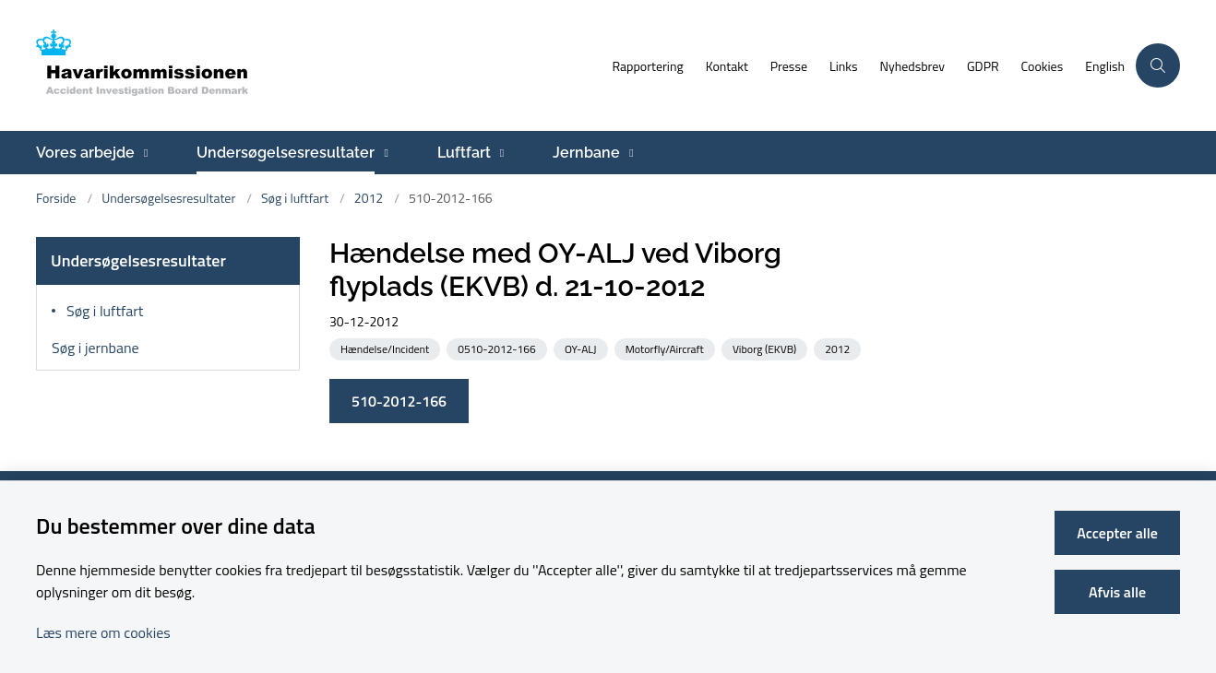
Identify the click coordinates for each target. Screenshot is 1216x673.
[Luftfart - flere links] (499, 153)
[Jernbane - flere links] (629, 153)
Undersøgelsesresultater (286, 152)
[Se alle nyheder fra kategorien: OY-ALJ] (583, 348)
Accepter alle (1117, 533)
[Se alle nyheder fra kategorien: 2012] (839, 348)
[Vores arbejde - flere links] (143, 153)
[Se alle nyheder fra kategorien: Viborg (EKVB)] (766, 348)
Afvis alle (1117, 592)
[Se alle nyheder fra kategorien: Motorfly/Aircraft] (666, 348)
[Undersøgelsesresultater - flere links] (383, 153)
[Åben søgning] (1158, 65)
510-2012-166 (399, 401)
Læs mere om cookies (103, 632)
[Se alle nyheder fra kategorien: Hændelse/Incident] (386, 348)
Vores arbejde (85, 152)
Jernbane (586, 152)
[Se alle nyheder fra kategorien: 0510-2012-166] (498, 348)
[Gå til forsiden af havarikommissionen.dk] (318, 65)
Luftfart (464, 152)
